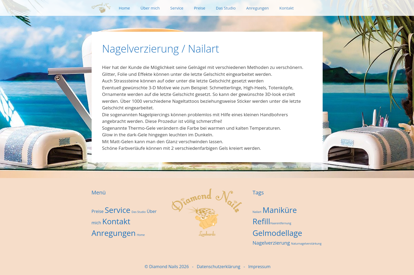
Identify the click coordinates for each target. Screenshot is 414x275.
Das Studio (226, 8)
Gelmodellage (277, 233)
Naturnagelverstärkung (306, 243)
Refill (261, 221)
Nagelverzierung (271, 242)
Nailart (256, 212)
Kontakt (286, 8)
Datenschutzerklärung (218, 266)
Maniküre (279, 210)
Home (124, 8)
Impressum (259, 266)
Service (177, 8)
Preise (199, 8)
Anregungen (257, 8)
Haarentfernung (280, 223)
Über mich (150, 8)
